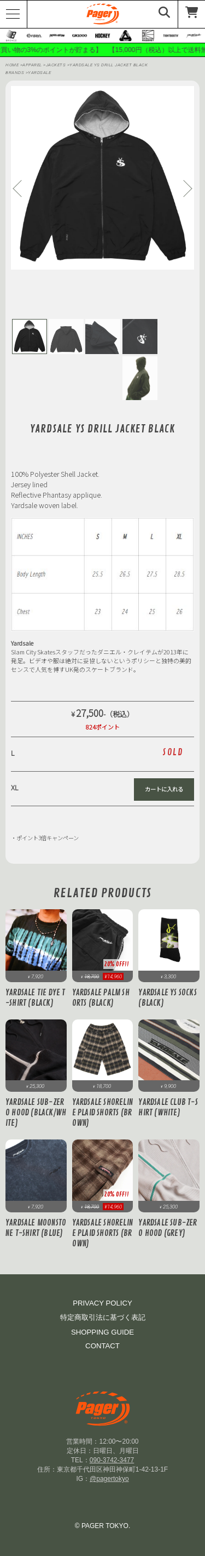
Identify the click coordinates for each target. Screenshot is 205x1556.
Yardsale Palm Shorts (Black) (101, 998)
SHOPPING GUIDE (102, 1332)
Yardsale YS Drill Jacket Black (108, 64)
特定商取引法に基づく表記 (102, 1317)
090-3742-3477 (112, 1460)
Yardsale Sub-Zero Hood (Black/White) (35, 1112)
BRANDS (14, 72)
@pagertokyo (109, 1479)
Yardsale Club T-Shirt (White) (167, 1107)
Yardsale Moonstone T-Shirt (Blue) (35, 1228)
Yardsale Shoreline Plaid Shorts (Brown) (102, 1112)
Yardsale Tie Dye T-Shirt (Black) (35, 998)
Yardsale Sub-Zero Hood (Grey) (167, 1228)
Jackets (56, 64)
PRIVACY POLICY (102, 1303)
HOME (12, 64)
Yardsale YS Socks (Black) (167, 998)
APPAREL (32, 64)
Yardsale (39, 72)
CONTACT (102, 1346)
